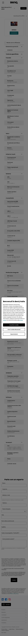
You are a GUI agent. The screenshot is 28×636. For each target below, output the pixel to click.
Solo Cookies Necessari (14, 329)
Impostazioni (14, 334)
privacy (21, 320)
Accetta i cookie (14, 325)
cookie (4, 320)
